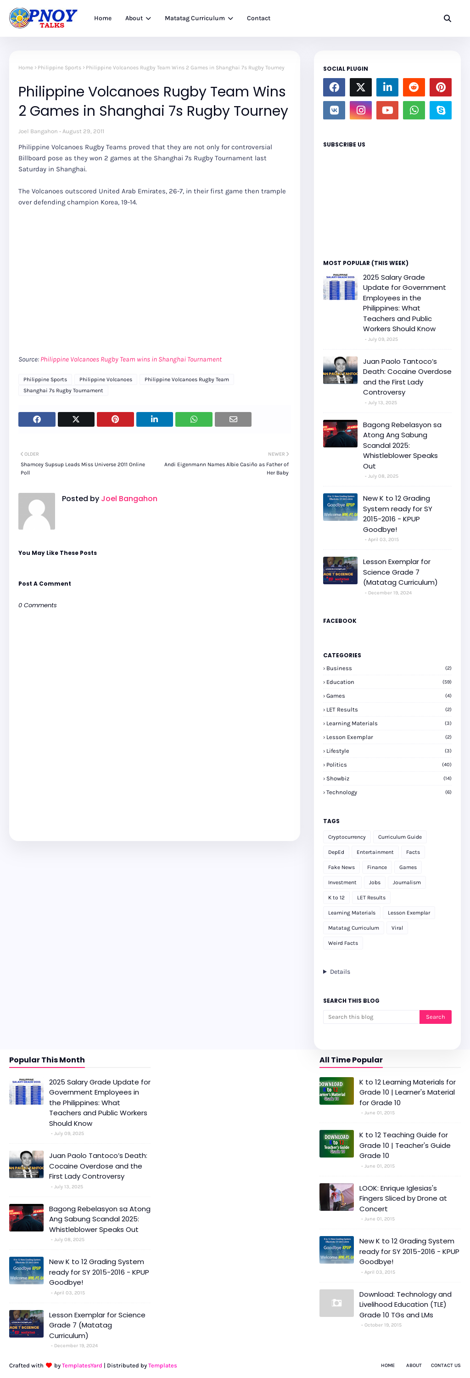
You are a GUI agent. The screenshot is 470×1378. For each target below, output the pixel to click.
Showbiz (389, 778)
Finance (377, 867)
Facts (413, 852)
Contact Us (446, 1365)
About (414, 1365)
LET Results (389, 709)
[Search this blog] (371, 1017)
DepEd (336, 852)
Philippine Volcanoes (105, 379)
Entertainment (375, 852)
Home (25, 67)
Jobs (374, 882)
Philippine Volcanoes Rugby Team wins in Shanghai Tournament (131, 359)
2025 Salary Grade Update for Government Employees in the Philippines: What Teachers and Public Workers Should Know (404, 303)
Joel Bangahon (38, 131)
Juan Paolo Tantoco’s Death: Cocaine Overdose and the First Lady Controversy (407, 376)
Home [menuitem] (103, 18)
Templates (162, 1365)
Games (389, 695)
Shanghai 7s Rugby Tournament (63, 390)
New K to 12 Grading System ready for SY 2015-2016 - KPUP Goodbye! (397, 513)
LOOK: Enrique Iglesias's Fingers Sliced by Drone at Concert (403, 1198)
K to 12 (336, 897)
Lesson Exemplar (389, 737)
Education (389, 681)
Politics (389, 764)
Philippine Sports (59, 67)
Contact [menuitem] (258, 18)
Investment (342, 882)
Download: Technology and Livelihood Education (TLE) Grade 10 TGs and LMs (405, 1304)
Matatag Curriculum (353, 928)
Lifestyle (389, 750)
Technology (389, 792)
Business (389, 668)
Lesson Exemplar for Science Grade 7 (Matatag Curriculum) (400, 572)
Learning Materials (389, 723)
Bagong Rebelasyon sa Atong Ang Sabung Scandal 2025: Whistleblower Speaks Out (402, 445)
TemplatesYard (82, 1365)
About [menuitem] (134, 18)
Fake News (341, 867)
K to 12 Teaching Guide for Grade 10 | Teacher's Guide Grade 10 (405, 1145)
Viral (397, 928)
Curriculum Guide (400, 837)
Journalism (407, 882)
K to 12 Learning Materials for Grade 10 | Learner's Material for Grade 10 (407, 1092)
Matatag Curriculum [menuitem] (195, 18)
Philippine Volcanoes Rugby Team (187, 379)
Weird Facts (343, 943)
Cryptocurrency (347, 837)
